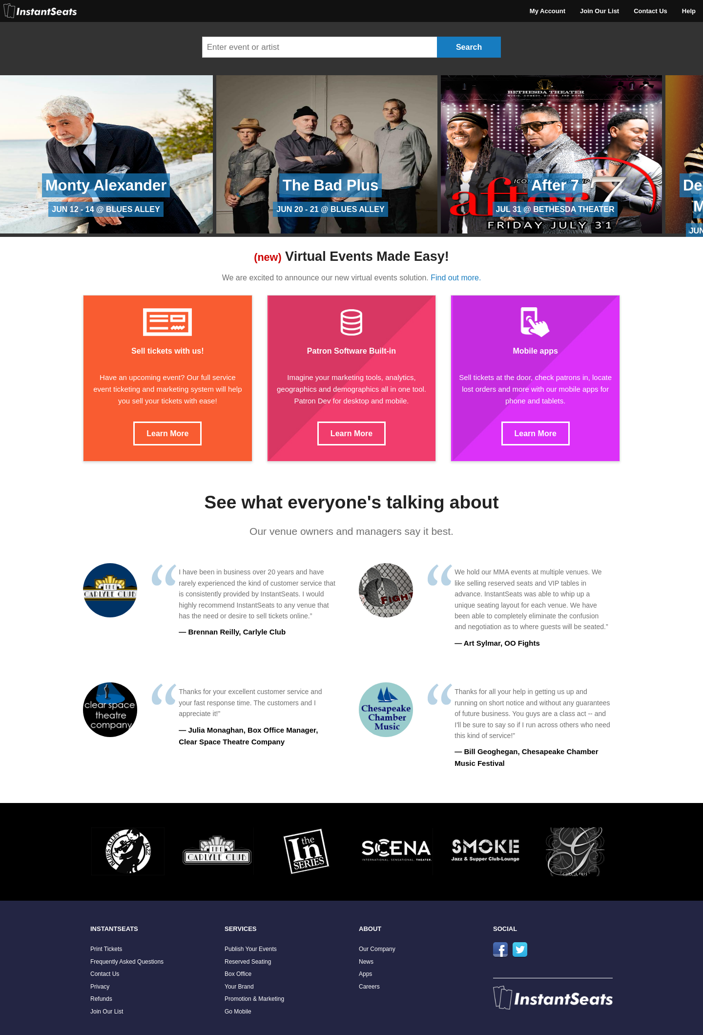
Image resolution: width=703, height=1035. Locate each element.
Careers (369, 986)
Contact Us (650, 11)
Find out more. (456, 278)
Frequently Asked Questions (127, 961)
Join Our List (599, 11)
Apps (365, 974)
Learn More (167, 433)
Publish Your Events (251, 949)
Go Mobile (238, 1011)
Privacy (99, 986)
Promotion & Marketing (254, 998)
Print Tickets (106, 949)
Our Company (377, 949)
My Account (547, 11)
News (366, 961)
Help (689, 11)
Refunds (101, 998)
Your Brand (239, 986)
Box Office (238, 974)
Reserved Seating (248, 961)
